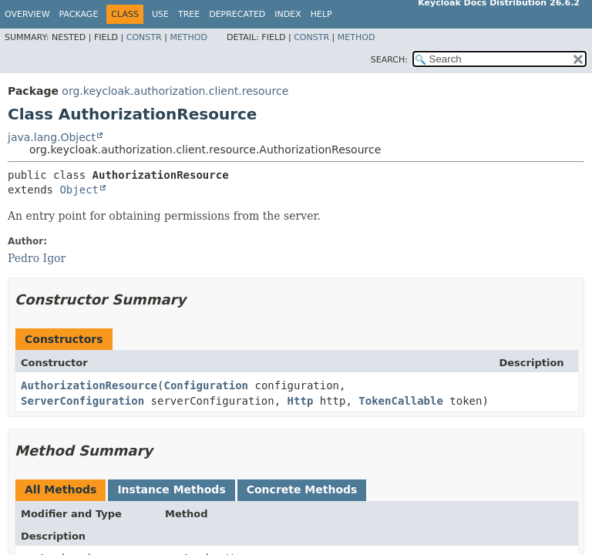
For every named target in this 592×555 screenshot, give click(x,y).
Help (321, 14)
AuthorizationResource (89, 385)
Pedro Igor (37, 258)
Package (79, 14)
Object (79, 189)
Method (188, 37)
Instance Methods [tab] (171, 489)
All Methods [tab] (60, 489)
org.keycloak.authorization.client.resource (175, 91)
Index (287, 14)
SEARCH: (389, 60)
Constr (144, 37)
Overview (27, 14)
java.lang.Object (52, 137)
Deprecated (237, 14)
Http (301, 401)
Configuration (205, 385)
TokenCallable (400, 401)
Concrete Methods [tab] (302, 489)
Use (160, 14)
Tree (189, 14)
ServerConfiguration (82, 401)
